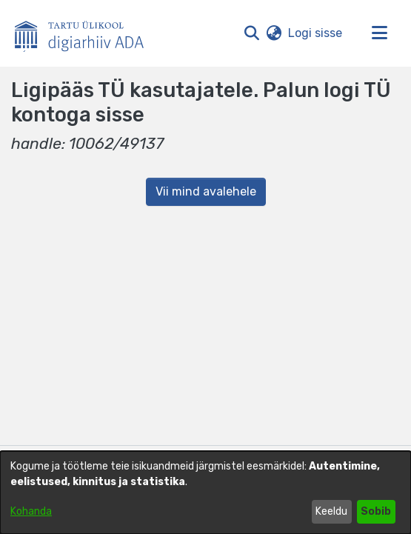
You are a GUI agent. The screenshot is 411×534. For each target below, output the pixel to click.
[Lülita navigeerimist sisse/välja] (379, 33)
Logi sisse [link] (316, 33)
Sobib (376, 511)
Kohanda (31, 511)
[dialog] (205, 492)
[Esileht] (85, 33)
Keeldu (331, 511)
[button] (251, 33)
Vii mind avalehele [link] (206, 191)
